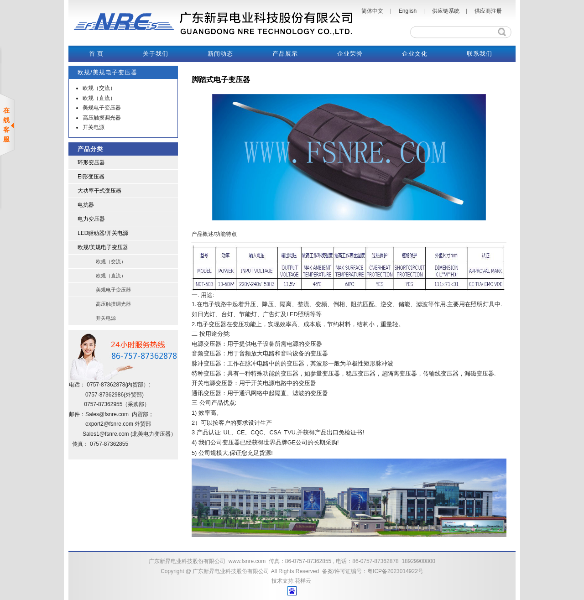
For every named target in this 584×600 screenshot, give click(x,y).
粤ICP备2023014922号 (395, 571)
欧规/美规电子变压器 (103, 247)
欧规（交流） (99, 88)
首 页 (96, 53)
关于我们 (155, 53)
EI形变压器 (91, 176)
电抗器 (86, 205)
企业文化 (415, 53)
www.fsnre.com (247, 561)
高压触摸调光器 (102, 118)
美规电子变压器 (102, 107)
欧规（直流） (99, 98)
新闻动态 (220, 53)
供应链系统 (445, 11)
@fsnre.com (118, 424)
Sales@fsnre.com (107, 414)
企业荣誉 (350, 53)
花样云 (303, 581)
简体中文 (372, 11)
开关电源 (93, 127)
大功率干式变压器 (99, 191)
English (408, 11)
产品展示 (285, 53)
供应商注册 (488, 11)
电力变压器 (91, 219)
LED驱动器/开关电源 (103, 233)
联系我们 (479, 53)
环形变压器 (91, 162)
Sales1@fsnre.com (106, 434)
